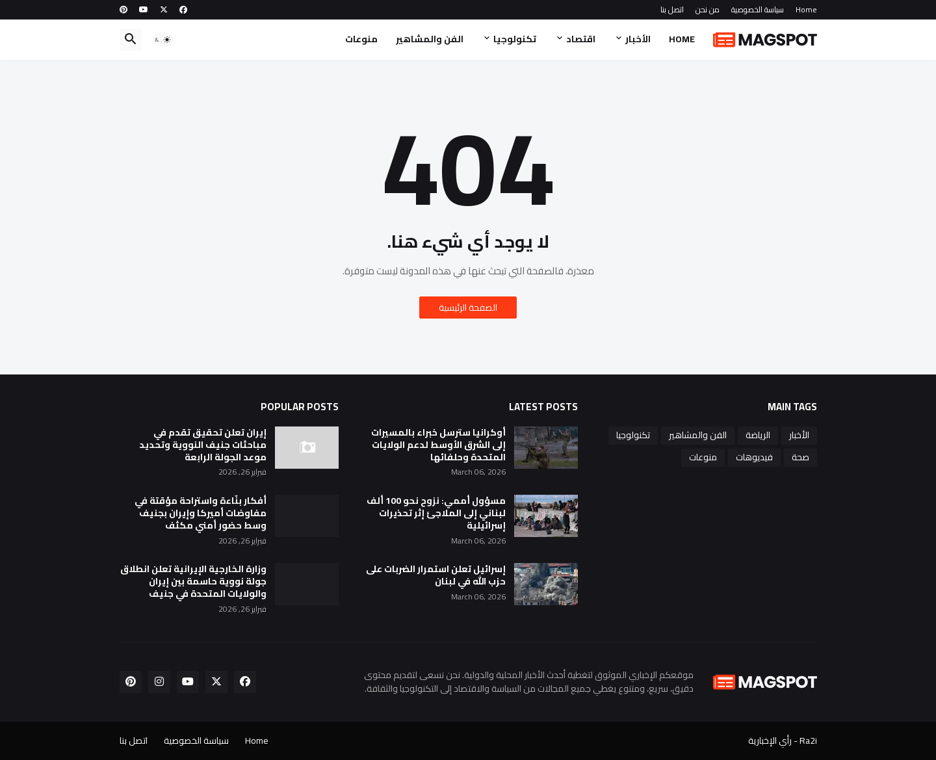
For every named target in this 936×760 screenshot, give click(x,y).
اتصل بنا (672, 9)
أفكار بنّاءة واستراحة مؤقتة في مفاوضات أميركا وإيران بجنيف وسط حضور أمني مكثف (200, 513)
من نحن (708, 9)
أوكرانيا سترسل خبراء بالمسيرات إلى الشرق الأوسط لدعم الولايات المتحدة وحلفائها (438, 445)
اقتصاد (580, 39)
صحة (800, 457)
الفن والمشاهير (429, 39)
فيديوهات (754, 457)
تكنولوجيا (514, 39)
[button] (162, 39)
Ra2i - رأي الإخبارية (782, 740)
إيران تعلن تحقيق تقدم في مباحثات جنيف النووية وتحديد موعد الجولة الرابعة (202, 445)
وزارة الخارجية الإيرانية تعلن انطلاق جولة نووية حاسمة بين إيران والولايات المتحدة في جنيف (193, 581)
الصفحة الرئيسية (468, 307)
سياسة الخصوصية (757, 9)
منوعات (361, 39)
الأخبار (638, 39)
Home (806, 9)
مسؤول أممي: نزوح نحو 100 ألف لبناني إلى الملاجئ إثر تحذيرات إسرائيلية (436, 513)
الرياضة (758, 434)
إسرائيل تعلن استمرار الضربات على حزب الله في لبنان (436, 575)
